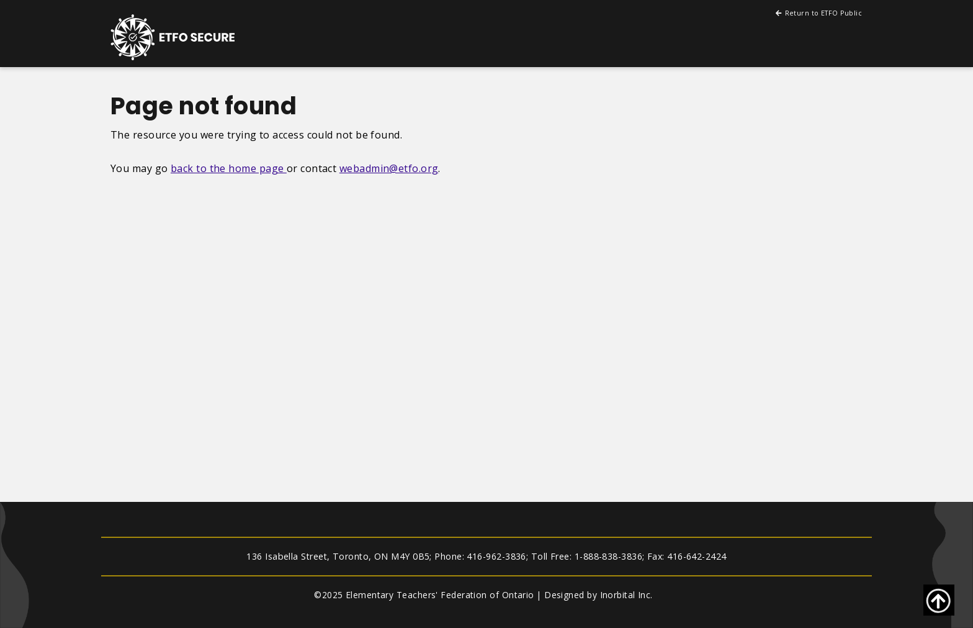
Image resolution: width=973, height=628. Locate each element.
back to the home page (229, 168)
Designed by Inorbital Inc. (598, 595)
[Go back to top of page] (938, 600)
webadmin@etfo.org (389, 168)
